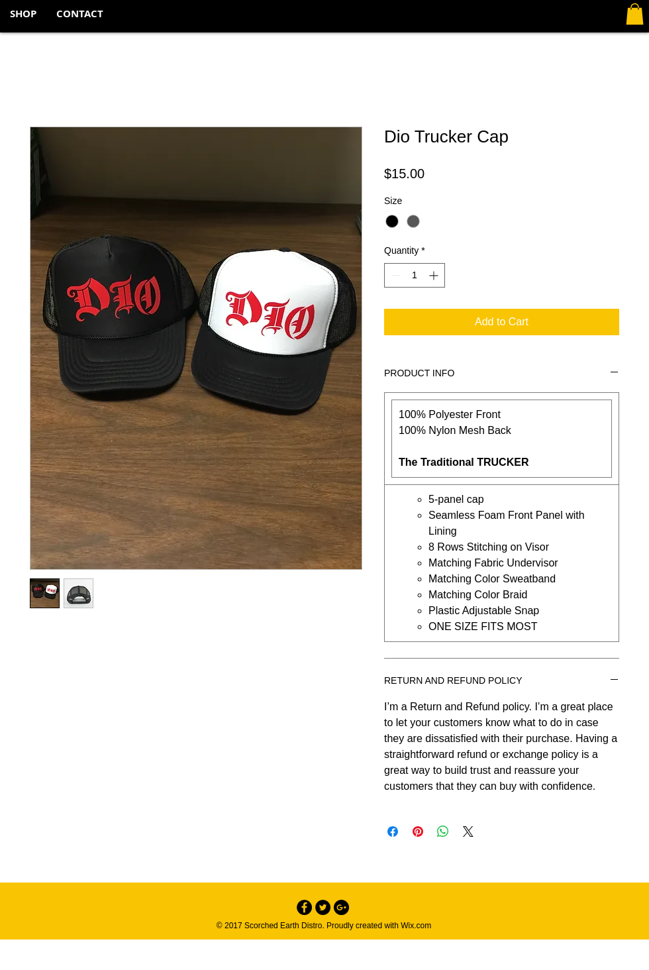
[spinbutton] (414, 275)
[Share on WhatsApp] (443, 831)
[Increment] (434, 275)
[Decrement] (394, 275)
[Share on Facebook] (393, 831)
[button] (635, 14)
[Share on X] (468, 831)
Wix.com (416, 925)
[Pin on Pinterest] (418, 831)
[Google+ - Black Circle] (341, 907)
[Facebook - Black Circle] (304, 907)
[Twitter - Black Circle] (322, 907)
